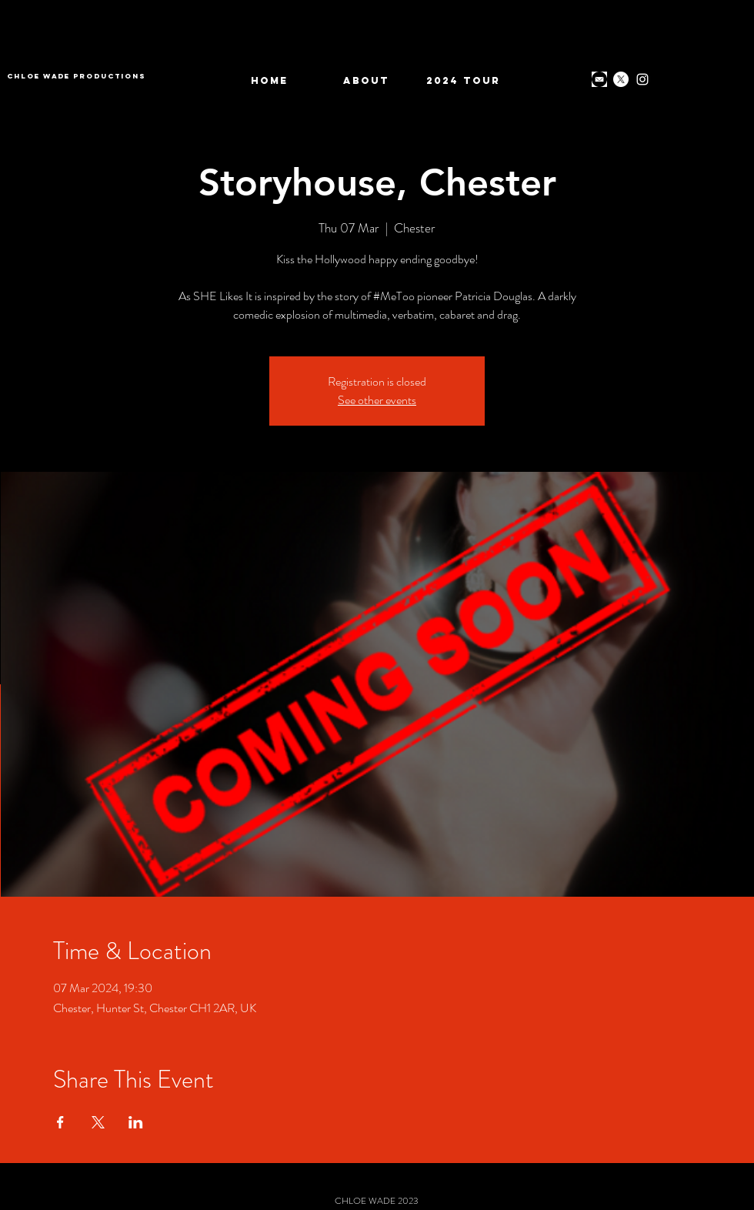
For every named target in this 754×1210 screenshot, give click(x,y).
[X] (621, 79)
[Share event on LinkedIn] (135, 1122)
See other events (377, 400)
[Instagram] (642, 79)
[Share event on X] (98, 1122)
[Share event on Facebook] (60, 1122)
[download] (599, 79)
